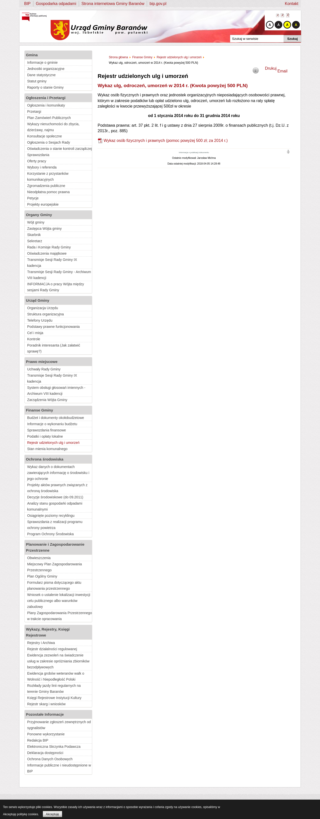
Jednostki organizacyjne (45, 69)
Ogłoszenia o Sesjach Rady (48, 142)
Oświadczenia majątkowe (47, 253)
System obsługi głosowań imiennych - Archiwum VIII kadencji (56, 391)
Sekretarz (34, 241)
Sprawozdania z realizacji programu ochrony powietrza (54, 525)
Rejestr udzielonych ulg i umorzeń (53, 443)
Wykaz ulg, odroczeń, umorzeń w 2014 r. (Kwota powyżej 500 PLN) (173, 85)
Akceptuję (52, 814)
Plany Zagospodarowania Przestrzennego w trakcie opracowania (59, 616)
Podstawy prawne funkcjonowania (53, 327)
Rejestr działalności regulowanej (52, 649)
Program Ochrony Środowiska (50, 534)
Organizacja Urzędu (42, 308)
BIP (27, 3)
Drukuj (270, 68)
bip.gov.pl (158, 3)
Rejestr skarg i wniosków (46, 704)
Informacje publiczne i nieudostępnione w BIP (59, 768)
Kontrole (33, 339)
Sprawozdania (38, 155)
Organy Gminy (39, 215)
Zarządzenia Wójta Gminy (47, 400)
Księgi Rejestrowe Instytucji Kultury (54, 698)
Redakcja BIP (37, 740)
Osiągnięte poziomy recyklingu (51, 516)
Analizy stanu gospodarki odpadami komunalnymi (54, 506)
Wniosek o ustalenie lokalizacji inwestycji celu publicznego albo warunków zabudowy (58, 601)
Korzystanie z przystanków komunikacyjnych (48, 176)
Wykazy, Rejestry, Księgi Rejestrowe (48, 632)
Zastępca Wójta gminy (44, 229)
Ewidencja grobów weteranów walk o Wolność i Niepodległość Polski (55, 676)
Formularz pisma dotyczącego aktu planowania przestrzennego (54, 585)
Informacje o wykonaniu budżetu (52, 424)
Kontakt (291, 3)
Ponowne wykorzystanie (46, 734)
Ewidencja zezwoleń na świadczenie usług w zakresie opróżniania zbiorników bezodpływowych (58, 661)
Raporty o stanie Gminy (45, 87)
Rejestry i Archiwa (41, 643)
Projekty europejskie (43, 204)
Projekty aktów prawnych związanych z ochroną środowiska (57, 488)
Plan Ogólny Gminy (42, 576)
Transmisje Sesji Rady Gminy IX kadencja (52, 263)
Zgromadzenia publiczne (46, 186)
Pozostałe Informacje (45, 714)
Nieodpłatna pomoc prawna (48, 192)
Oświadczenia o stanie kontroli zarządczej (59, 149)
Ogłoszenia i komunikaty (46, 105)
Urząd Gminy (37, 300)
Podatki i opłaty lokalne (45, 436)
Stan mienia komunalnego (47, 449)
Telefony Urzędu (39, 320)
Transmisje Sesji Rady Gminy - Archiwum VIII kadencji (59, 275)
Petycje (33, 198)
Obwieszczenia (39, 558)
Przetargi (34, 112)
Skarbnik (34, 235)
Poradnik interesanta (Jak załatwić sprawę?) (53, 348)
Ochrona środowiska (44, 459)
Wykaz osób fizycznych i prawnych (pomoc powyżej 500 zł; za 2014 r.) (166, 140)
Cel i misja (35, 333)
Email (282, 71)
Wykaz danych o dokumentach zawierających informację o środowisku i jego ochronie (58, 473)
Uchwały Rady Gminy (44, 369)
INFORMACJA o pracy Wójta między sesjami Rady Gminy (55, 287)
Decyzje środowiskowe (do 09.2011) (55, 497)
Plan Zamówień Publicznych (49, 118)
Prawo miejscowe (42, 361)
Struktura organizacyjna (45, 314)
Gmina (32, 55)
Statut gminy (37, 81)
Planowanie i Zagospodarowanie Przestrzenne (55, 547)
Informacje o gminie (42, 62)
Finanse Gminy (39, 410)
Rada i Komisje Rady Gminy (49, 247)
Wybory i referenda (42, 167)
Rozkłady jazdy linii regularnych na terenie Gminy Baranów (54, 689)
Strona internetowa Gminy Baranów (113, 3)
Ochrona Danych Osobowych (50, 759)
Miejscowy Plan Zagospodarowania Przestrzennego (54, 567)
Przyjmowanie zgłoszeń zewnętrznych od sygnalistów (59, 725)
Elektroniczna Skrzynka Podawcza (53, 747)
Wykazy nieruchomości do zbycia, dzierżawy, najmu (53, 127)
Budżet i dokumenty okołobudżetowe (55, 418)
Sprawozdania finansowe (46, 430)
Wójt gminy (35, 222)
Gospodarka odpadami (56, 3)
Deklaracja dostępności (45, 753)
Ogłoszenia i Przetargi (46, 98)
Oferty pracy (36, 161)
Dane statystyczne (41, 75)
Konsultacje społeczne (44, 136)
